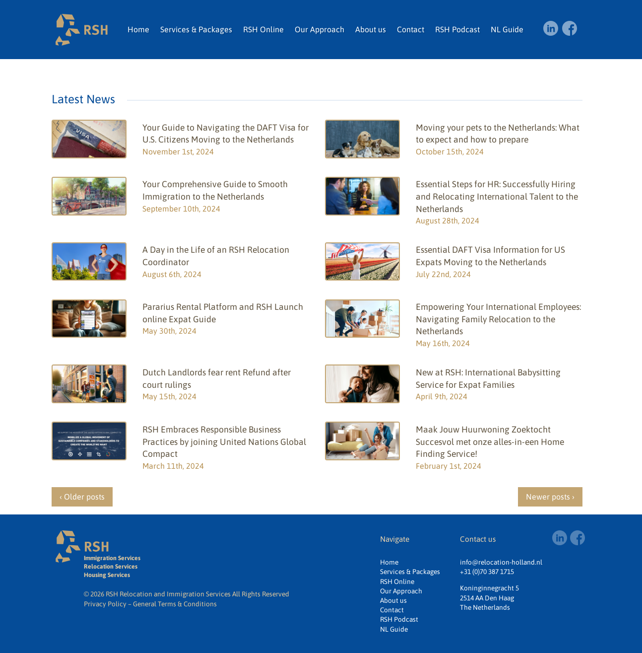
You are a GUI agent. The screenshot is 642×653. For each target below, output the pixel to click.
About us (370, 29)
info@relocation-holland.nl (501, 562)
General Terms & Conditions (175, 604)
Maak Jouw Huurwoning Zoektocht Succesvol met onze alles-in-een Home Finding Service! (490, 442)
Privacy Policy (105, 604)
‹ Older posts (82, 496)
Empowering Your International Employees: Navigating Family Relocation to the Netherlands (498, 319)
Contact (410, 29)
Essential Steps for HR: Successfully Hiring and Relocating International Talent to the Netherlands (497, 196)
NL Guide (507, 29)
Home (138, 29)
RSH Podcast (457, 29)
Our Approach (319, 29)
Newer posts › (550, 496)
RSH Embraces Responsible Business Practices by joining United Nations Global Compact (224, 442)
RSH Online (263, 29)
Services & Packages (196, 29)
